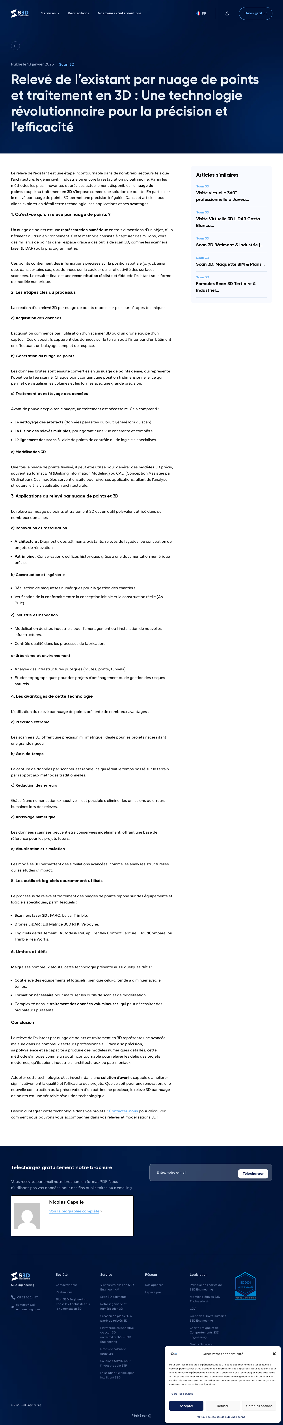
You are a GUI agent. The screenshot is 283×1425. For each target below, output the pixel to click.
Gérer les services (182, 1393)
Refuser (223, 1406)
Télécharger (253, 1173)
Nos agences (154, 1285)
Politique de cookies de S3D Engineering (220, 1416)
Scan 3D (66, 65)
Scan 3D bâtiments (113, 1296)
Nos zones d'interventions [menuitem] (120, 13)
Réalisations (64, 1292)
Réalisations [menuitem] (78, 13)
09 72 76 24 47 (24, 1297)
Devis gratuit (255, 13)
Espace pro (153, 1292)
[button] (274, 1354)
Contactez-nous (123, 1110)
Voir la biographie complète (74, 1210)
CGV (193, 1308)
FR (201, 13)
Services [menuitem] (50, 13)
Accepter (186, 1406)
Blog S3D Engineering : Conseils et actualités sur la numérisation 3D (73, 1303)
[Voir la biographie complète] (101, 1211)
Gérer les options (259, 1406)
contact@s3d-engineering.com (25, 1307)
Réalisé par (141, 1415)
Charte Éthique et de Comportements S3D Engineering (204, 1332)
